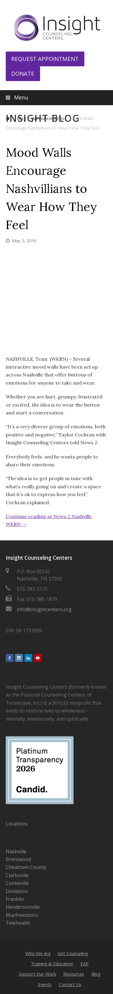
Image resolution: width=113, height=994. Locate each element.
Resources (73, 974)
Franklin (15, 899)
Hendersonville (23, 907)
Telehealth (18, 923)
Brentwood (18, 859)
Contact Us (70, 984)
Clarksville (17, 875)
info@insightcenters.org (44, 609)
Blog (96, 974)
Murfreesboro (22, 915)
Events (45, 984)
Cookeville (17, 883)
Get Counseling (73, 953)
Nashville (16, 851)
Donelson (17, 891)
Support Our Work (37, 974)
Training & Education (52, 964)
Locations (17, 823)
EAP (84, 964)
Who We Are (38, 953)
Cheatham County (26, 867)
